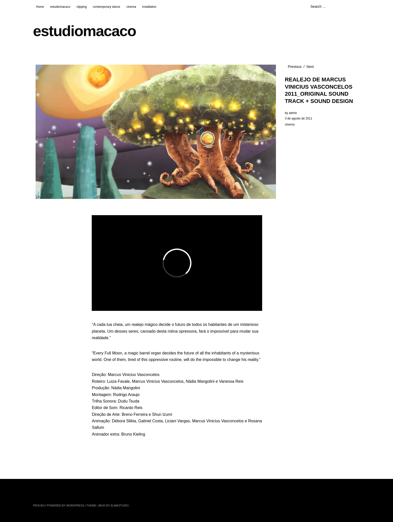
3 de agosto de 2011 (298, 118)
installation (149, 7)
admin (293, 113)
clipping (81, 7)
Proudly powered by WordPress (58, 505)
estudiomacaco (60, 7)
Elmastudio (120, 505)
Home (40, 7)
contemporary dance (106, 7)
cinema (131, 7)
